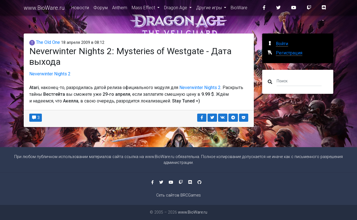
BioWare (239, 8)
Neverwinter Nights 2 (50, 73)
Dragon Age (176, 8)
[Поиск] (299, 80)
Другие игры (209, 8)
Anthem (119, 8)
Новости (80, 8)
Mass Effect (144, 8)
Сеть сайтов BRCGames (178, 195)
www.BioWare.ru (44, 9)
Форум (100, 8)
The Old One (44, 42)
